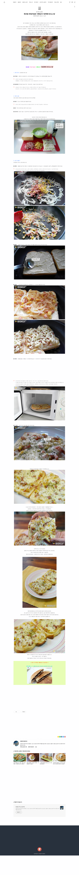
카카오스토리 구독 (23, 766)
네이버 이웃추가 (31, 766)
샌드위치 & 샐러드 (43, 2)
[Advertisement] (26, 31)
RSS (36, 766)
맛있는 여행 (56, 2)
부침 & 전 (31, 2)
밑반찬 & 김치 (25, 2)
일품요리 (19, 2)
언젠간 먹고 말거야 (20, 826)
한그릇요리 (36, 2)
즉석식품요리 (50, 2)
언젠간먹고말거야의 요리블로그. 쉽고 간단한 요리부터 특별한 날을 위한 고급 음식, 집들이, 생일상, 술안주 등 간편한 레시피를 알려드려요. (37, 829)
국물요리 (14, 2)
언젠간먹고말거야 (36, 15)
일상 (61, 2)
